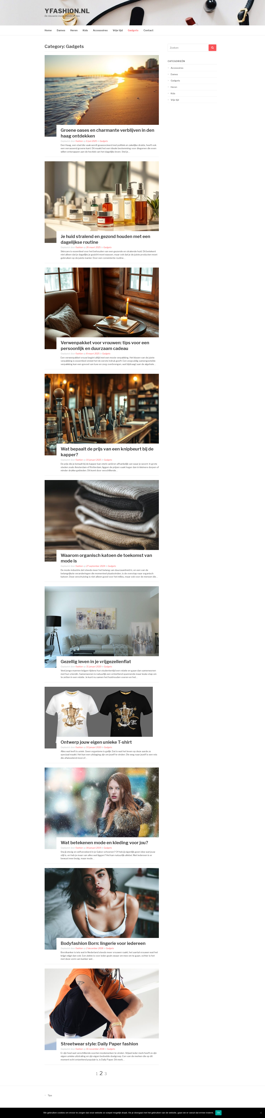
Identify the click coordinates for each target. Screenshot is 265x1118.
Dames (61, 30)
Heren (74, 30)
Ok (218, 1112)
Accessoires (100, 30)
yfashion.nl (67, 11)
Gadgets (133, 30)
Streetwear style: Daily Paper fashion (99, 1043)
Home (48, 30)
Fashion (79, 141)
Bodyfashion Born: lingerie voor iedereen (103, 943)
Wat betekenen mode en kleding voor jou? (104, 842)
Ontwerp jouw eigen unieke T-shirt (96, 742)
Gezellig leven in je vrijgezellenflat (96, 661)
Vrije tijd (118, 30)
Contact (148, 30)
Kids (85, 30)
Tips (50, 1095)
